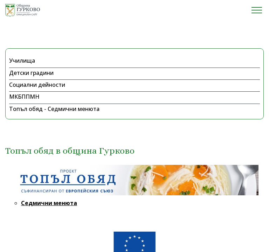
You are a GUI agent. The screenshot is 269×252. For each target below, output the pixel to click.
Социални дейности (37, 85)
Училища (22, 60)
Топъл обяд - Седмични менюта (54, 109)
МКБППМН (24, 96)
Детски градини (31, 73)
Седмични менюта (49, 203)
